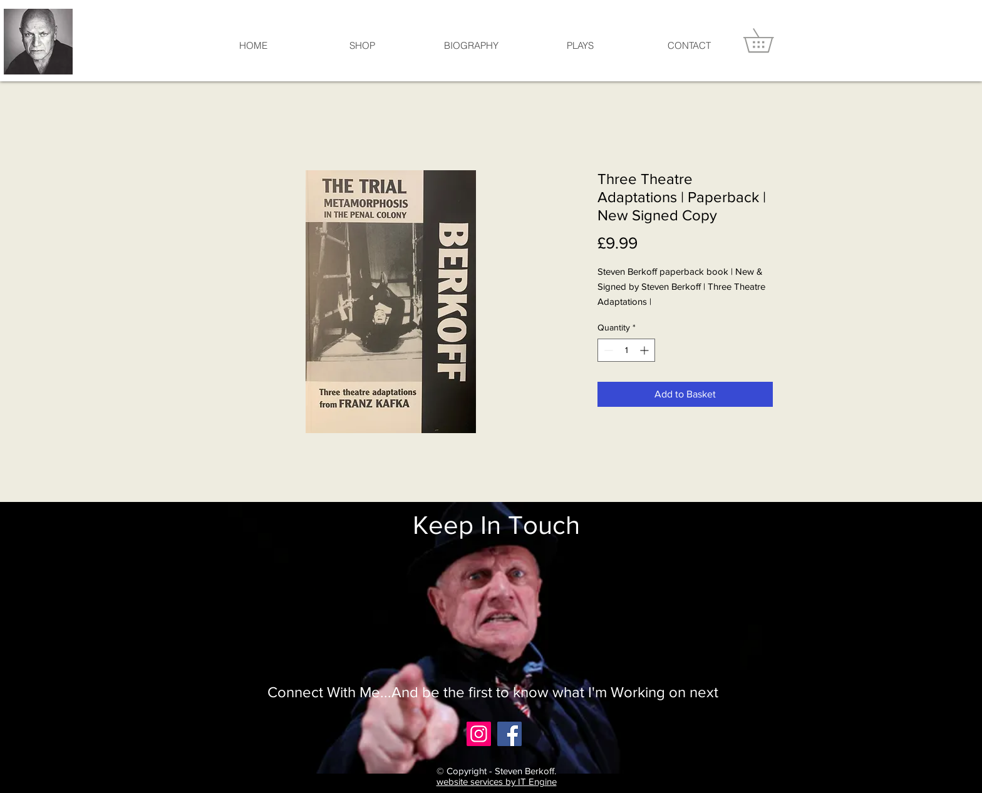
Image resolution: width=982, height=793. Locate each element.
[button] (770, 40)
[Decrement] (607, 350)
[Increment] (645, 350)
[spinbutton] (626, 350)
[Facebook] (509, 734)
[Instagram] (479, 734)
